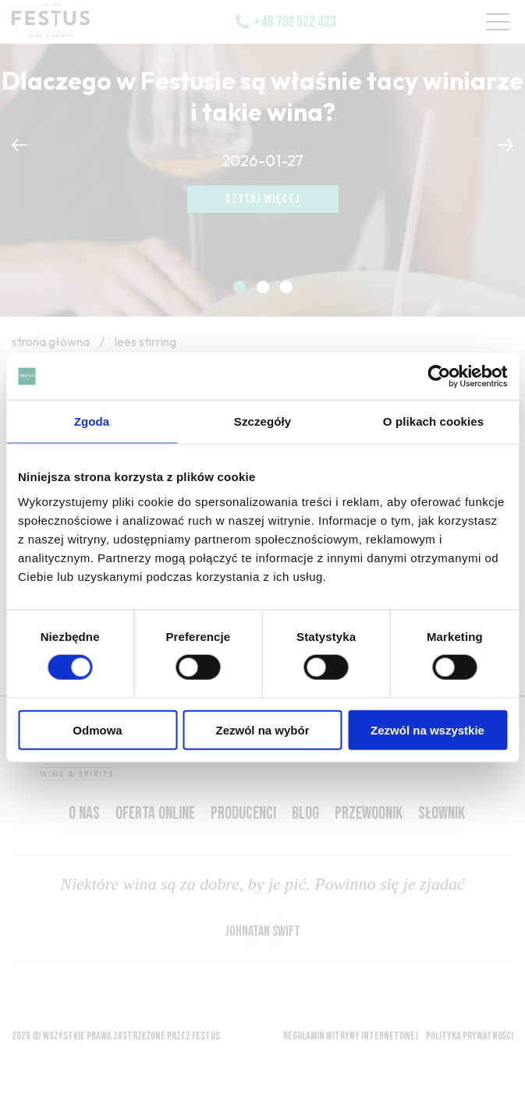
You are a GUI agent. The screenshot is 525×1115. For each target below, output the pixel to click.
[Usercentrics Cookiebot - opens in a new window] (439, 376)
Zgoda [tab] (92, 421)
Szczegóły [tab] (262, 421)
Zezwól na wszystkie (427, 729)
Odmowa (97, 729)
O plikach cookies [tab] (433, 421)
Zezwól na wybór (262, 729)
